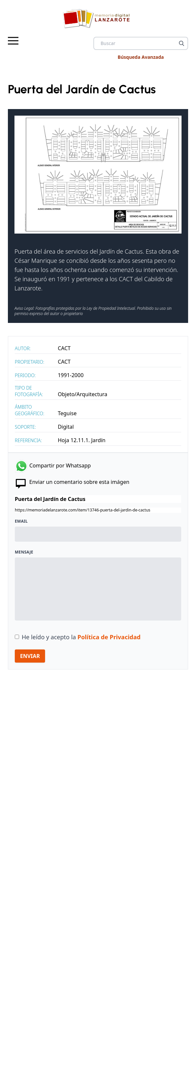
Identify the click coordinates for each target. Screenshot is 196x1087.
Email (21, 521)
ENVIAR (30, 656)
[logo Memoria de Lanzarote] (98, 18)
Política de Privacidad (109, 637)
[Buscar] (181, 43)
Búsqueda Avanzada (141, 57)
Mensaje (24, 552)
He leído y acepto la (81, 637)
